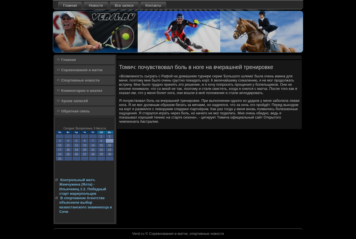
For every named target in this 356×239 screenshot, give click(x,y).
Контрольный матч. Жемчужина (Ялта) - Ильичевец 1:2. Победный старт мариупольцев (82, 187)
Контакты (153, 5)
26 (76, 154)
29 (101, 154)
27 (84, 154)
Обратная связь (75, 111)
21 (93, 149)
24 (59, 154)
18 (68, 149)
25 (68, 154)
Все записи (124, 5)
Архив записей (74, 101)
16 (109, 145)
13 (84, 145)
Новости (96, 5)
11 (68, 145)
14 (93, 145)
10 (59, 145)
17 (59, 149)
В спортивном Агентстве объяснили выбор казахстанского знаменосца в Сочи (85, 205)
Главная (70, 5)
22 (101, 149)
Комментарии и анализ (81, 90)
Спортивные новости (80, 80)
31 (59, 158)
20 (84, 149)
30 (109, 154)
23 (109, 149)
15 (101, 145)
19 (76, 149)
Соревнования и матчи (82, 70)
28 (93, 154)
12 (76, 145)
